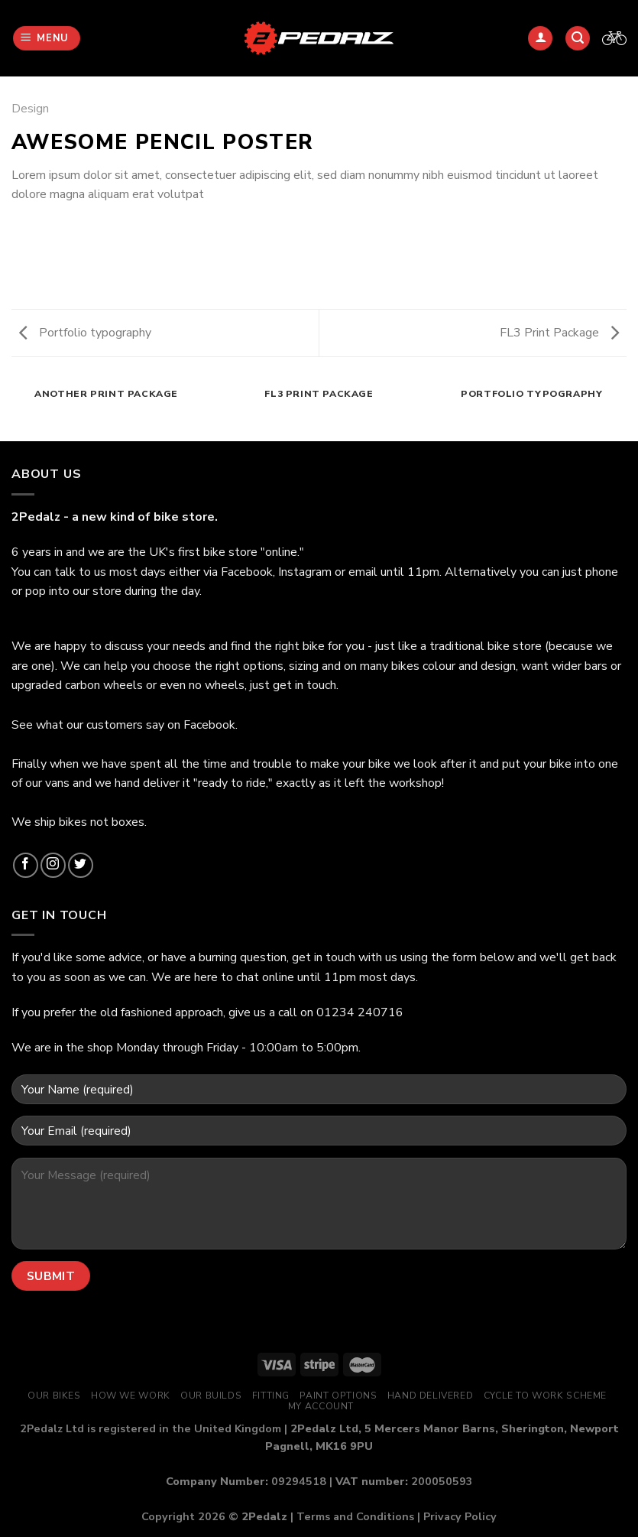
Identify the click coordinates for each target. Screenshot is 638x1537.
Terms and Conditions (355, 1516)
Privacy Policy (460, 1516)
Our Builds (210, 1395)
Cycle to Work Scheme (545, 1395)
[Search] (577, 38)
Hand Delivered (430, 1395)
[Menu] (47, 38)
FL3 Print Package (559, 332)
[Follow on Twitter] (80, 865)
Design (30, 108)
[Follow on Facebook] (25, 865)
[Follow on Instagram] (53, 865)
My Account (321, 1406)
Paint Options (338, 1395)
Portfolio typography (85, 332)
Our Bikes (54, 1395)
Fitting (271, 1395)
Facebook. (210, 725)
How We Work (130, 1395)
